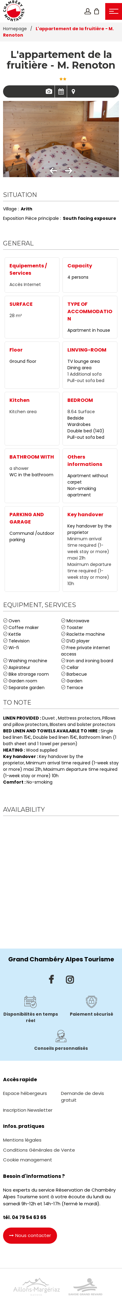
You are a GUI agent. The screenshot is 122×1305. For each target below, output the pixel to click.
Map (73, 91)
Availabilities (61, 91)
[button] (96, 11)
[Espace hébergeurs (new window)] (25, 1093)
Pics (49, 91)
